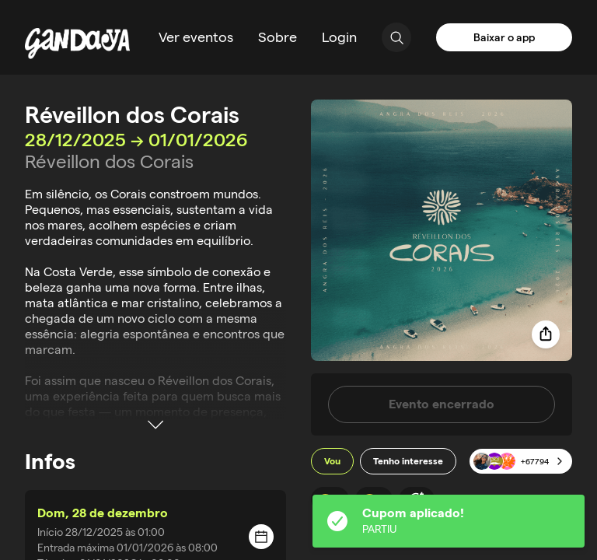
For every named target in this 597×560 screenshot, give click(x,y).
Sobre (277, 37)
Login (339, 37)
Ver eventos (196, 37)
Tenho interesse (408, 461)
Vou (332, 461)
